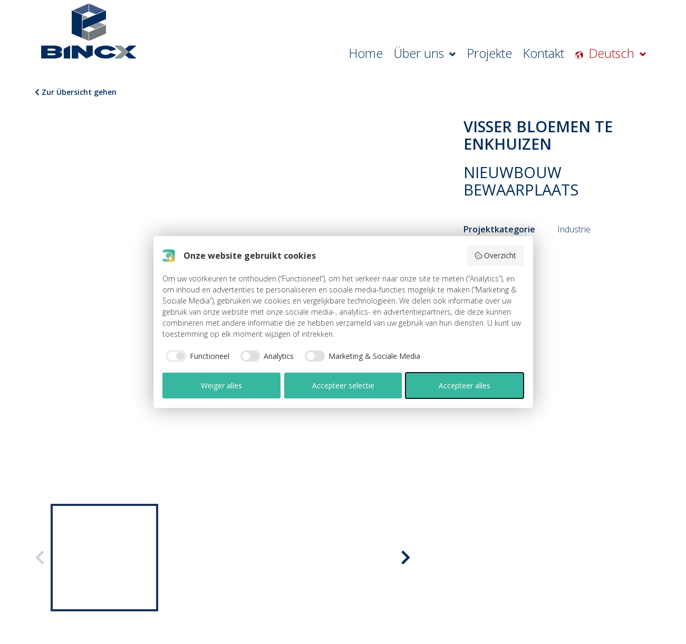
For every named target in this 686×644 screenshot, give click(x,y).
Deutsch (623, 55)
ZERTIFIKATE (71, 469)
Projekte (515, 55)
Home (413, 55)
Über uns (462, 55)
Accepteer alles (464, 385)
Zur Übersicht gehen (76, 92)
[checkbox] (195, 356)
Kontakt (560, 55)
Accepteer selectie (343, 385)
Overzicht (495, 255)
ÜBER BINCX (71, 456)
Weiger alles (221, 385)
